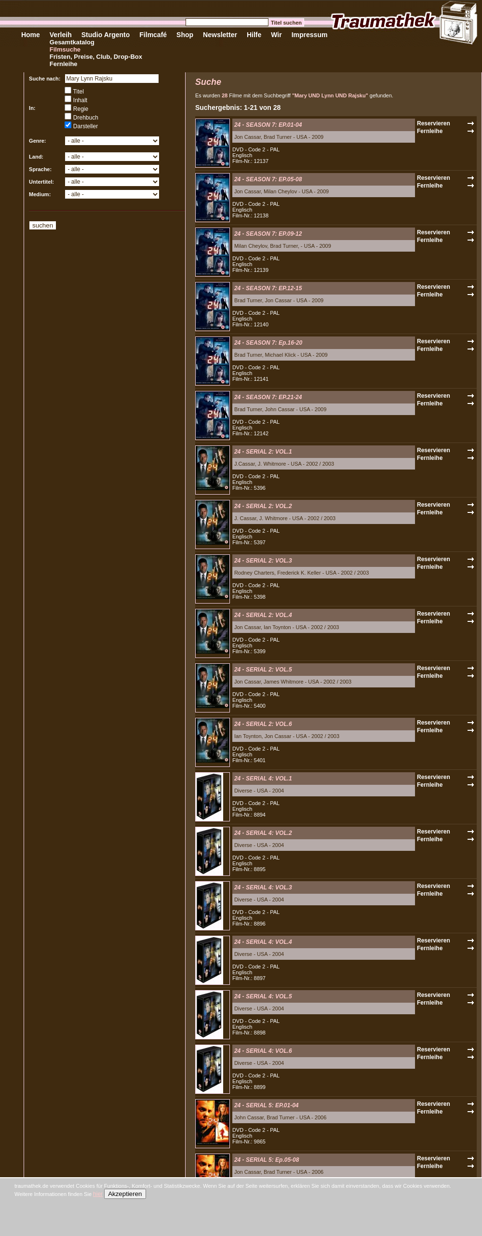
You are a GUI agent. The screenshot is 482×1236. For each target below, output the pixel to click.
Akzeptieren (125, 1193)
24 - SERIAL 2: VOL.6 (263, 724)
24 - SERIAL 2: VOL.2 (263, 506)
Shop (184, 35)
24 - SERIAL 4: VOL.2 (263, 833)
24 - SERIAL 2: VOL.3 (263, 560)
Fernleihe (64, 63)
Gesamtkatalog (72, 42)
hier (98, 1194)
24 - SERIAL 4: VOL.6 (263, 1051)
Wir (276, 35)
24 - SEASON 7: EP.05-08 (268, 179)
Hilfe (254, 35)
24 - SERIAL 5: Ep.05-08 (266, 1159)
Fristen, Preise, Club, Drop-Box (96, 56)
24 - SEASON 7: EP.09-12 (268, 233)
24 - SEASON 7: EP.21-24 (268, 397)
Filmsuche (65, 49)
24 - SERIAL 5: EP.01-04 (266, 1105)
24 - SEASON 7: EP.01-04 (268, 124)
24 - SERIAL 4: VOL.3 (263, 887)
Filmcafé (153, 35)
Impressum (310, 35)
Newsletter (220, 35)
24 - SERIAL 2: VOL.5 (263, 669)
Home (30, 35)
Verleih (61, 35)
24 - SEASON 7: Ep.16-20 (268, 342)
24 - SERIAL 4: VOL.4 (263, 942)
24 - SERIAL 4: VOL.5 (263, 996)
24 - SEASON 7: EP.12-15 (268, 288)
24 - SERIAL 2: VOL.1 (263, 451)
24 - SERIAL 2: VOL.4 (263, 615)
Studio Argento (105, 35)
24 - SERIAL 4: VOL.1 (263, 778)
